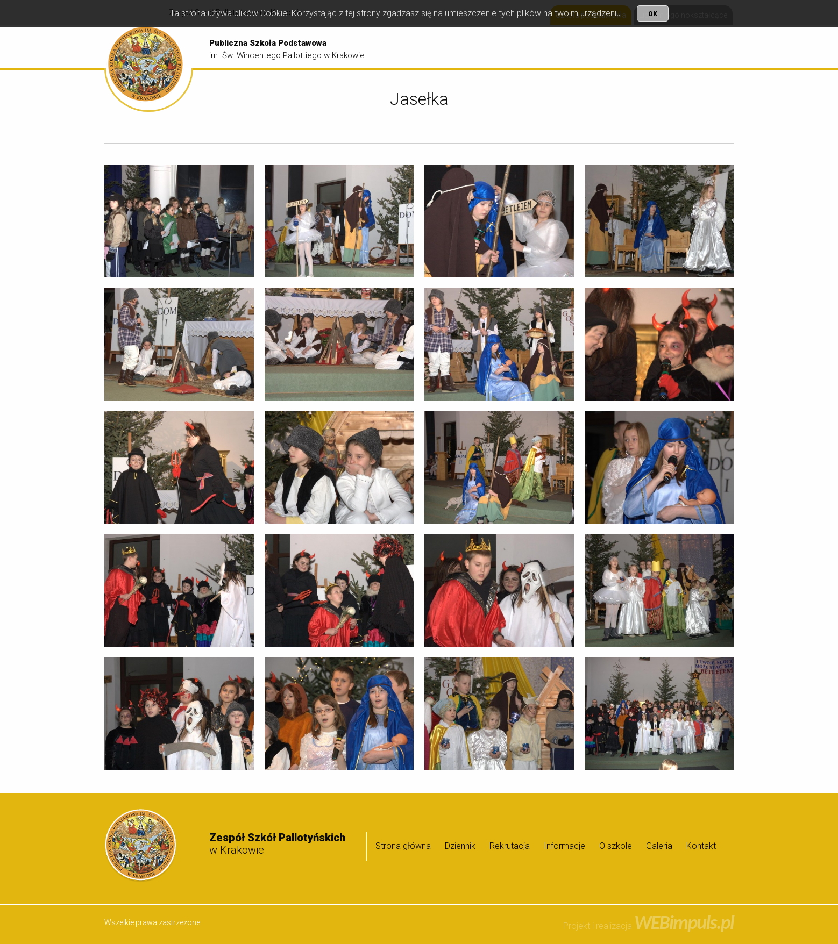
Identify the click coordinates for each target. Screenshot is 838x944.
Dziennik (506, 47)
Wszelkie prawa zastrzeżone (152, 922)
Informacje (608, 47)
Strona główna (450, 47)
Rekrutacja (555, 47)
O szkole (663, 47)
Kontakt (701, 846)
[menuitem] (450, 47)
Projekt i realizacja (648, 926)
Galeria (710, 47)
